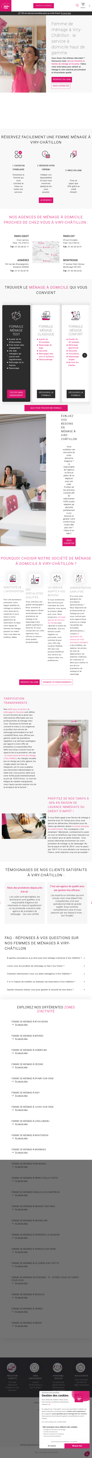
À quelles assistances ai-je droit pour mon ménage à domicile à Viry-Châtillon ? (44, 958)
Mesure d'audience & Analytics (54, 1434)
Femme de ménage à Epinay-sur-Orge (47, 1080)
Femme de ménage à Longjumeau (47, 1123)
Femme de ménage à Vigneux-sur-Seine (47, 1251)
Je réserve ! (46, 200)
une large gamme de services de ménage (56, 620)
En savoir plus (66, 13)
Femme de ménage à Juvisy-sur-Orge (47, 1108)
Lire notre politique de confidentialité (54, 1422)
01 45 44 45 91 (75, 247)
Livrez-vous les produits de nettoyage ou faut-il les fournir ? (35, 966)
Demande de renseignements (57, 682)
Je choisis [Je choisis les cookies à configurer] (52, 1446)
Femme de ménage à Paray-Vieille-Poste (47, 1179)
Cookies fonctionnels (51, 1432)
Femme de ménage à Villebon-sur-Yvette (47, 1265)
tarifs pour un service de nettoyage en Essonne (17, 711)
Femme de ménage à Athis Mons (47, 1023)
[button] (84, 355)
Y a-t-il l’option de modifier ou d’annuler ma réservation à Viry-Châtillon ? (41, 981)
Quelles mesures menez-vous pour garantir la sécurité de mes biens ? (40, 989)
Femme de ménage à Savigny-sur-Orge (47, 1208)
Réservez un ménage (44, 6)
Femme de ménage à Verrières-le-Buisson (47, 1236)
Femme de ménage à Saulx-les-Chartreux (47, 1194)
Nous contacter (61, 86)
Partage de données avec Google (55, 1429)
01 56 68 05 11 (22, 247)
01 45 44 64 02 (75, 271)
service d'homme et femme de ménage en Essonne (68, 62)
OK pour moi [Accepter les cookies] (77, 1446)
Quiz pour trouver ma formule (46, 408)
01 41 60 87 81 (22, 271)
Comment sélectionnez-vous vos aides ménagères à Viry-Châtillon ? (39, 974)
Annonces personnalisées (52, 1436)
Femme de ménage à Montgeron (47, 1137)
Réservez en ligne (62, 79)
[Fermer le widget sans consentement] (50, 1392)
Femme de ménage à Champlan (47, 1052)
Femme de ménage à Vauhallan (47, 1222)
